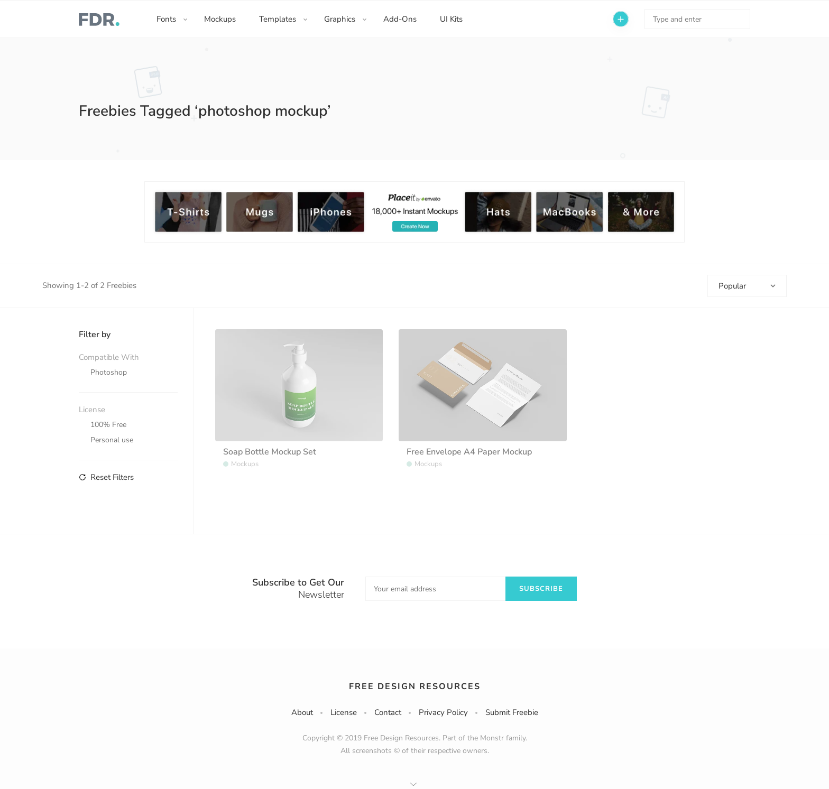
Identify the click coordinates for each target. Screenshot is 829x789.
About (302, 712)
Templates (277, 19)
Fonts (166, 19)
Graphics (339, 19)
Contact (387, 712)
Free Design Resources (415, 686)
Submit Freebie (511, 712)
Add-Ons (400, 19)
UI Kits (451, 19)
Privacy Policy (443, 712)
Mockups (220, 19)
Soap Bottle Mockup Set (269, 452)
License (343, 712)
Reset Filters (106, 477)
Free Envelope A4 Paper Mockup (469, 452)
